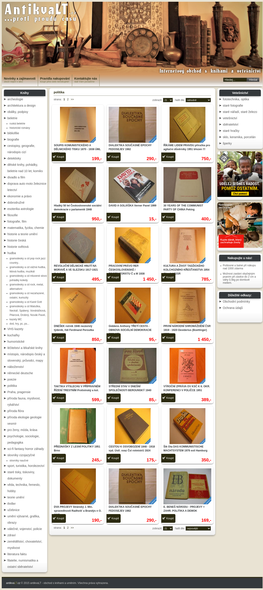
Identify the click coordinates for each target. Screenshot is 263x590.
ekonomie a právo (19, 196)
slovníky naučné (19, 460)
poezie (11, 379)
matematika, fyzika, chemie (25, 228)
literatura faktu (17, 554)
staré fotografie (233, 105)
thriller (11, 503)
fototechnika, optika (236, 99)
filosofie (12, 215)
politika (12, 385)
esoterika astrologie (20, 209)
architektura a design (21, 105)
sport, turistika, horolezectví (25, 466)
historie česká (16, 240)
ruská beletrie (17, 123)
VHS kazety (15, 329)
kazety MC (16, 319)
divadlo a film (16, 177)
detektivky (14, 158)
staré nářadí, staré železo (240, 112)
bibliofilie (13, 133)
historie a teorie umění (22, 234)
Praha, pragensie (19, 392)
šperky (227, 143)
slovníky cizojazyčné (21, 455)
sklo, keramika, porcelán (239, 137)
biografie (13, 139)
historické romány (20, 127)
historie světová (17, 246)
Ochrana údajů (233, 308)
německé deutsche (20, 373)
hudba (11, 253)
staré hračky (231, 130)
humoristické (16, 341)
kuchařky (13, 335)
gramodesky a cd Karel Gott (26, 301)
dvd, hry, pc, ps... (19, 323)
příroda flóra (15, 411)
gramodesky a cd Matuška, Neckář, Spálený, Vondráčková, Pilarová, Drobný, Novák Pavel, (28, 311)
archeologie (15, 99)
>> (72, 99)
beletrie (12, 118)
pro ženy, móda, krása (22, 430)
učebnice (13, 510)
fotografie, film (17, 221)
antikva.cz (13, 583)
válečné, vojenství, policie (24, 529)
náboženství (15, 367)
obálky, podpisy (17, 112)
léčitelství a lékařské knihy (25, 348)
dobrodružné (16, 202)
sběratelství (230, 124)
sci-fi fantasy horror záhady (25, 449)
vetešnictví (230, 118)
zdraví (11, 535)
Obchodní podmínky (236, 301)
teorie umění (15, 497)
